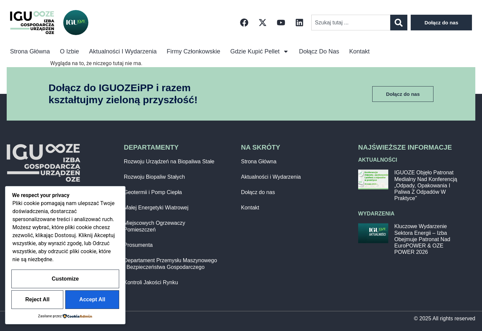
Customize (65, 260)
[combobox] (350, 22)
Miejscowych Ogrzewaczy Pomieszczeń (154, 226)
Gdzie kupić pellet (259, 51)
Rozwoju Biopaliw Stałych (154, 177)
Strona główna (30, 51)
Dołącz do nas (319, 51)
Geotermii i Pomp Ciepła (153, 192)
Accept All (65, 300)
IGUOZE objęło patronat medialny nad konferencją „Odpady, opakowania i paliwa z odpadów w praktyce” (425, 185)
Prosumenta (138, 245)
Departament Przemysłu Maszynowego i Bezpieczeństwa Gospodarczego (170, 264)
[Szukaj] (398, 22)
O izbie (69, 51)
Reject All (65, 280)
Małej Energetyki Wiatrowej (156, 207)
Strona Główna (258, 161)
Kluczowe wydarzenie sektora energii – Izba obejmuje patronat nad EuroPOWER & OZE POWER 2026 (422, 239)
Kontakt (359, 51)
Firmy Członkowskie (193, 51)
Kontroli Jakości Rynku (151, 282)
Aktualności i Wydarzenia (123, 51)
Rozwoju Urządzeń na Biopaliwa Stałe (169, 161)
